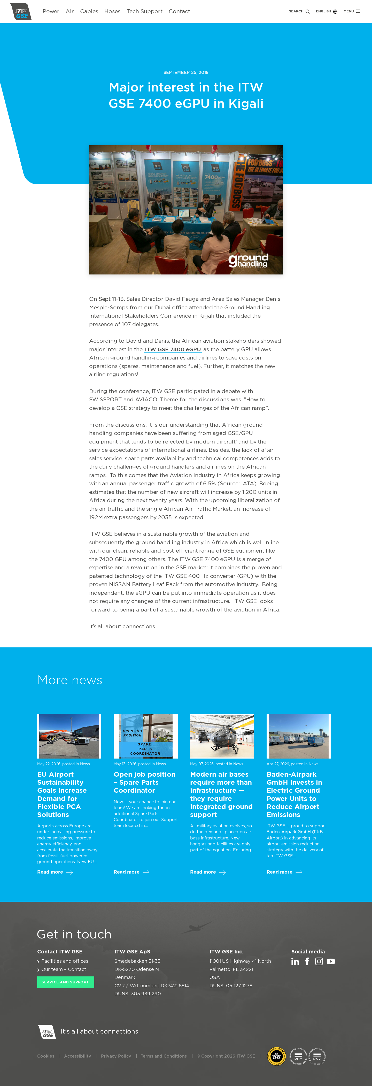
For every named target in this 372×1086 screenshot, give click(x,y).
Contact (179, 11)
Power (51, 11)
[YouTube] (331, 964)
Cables (89, 11)
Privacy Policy (116, 1056)
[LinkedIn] (295, 964)
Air (70, 11)
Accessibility (77, 1056)
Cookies (45, 1056)
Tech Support (144, 11)
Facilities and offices (64, 961)
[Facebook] (307, 964)
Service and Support (65, 982)
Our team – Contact (63, 969)
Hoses (112, 11)
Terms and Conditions (164, 1056)
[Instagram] (319, 964)
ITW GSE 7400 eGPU (173, 349)
